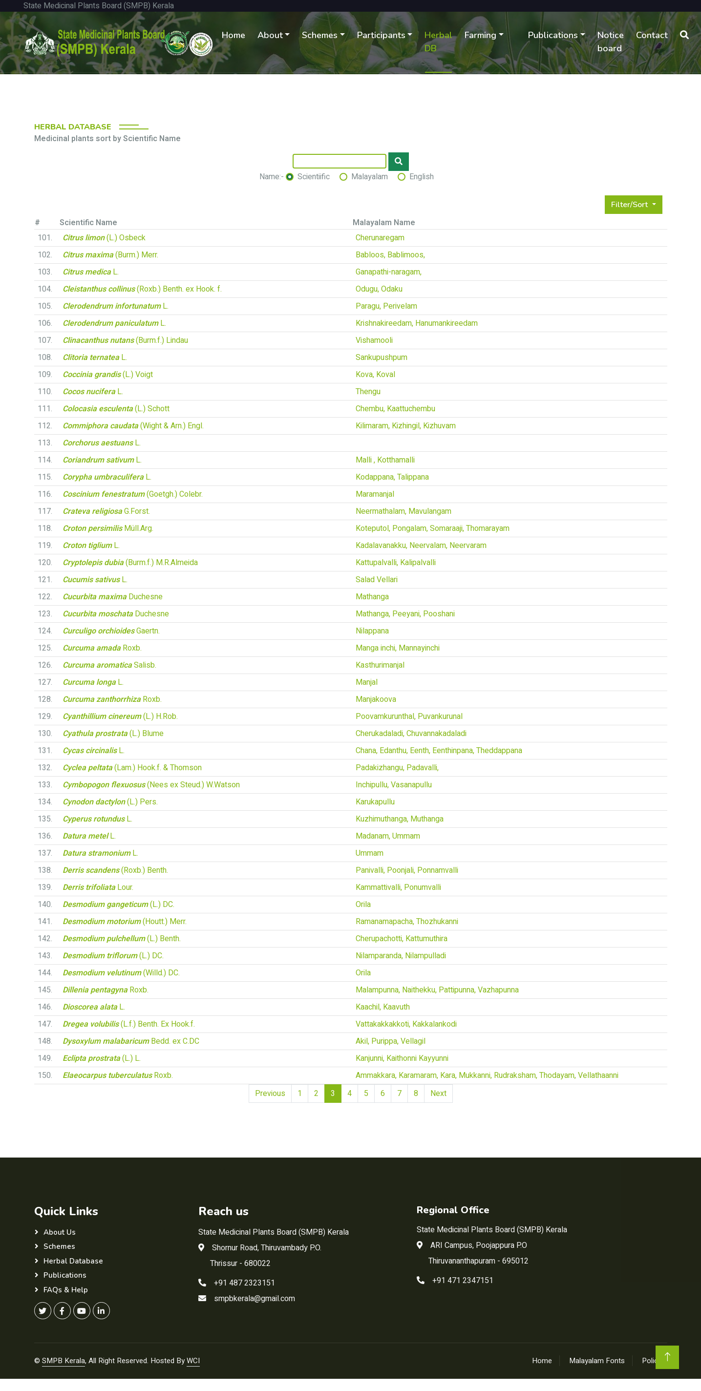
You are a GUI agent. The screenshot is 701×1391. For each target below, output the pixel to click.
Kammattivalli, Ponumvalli (398, 887)
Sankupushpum (381, 357)
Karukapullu (375, 802)
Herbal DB (438, 41)
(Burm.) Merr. (110, 255)
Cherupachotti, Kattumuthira (401, 939)
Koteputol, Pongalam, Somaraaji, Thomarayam (433, 528)
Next (438, 1093)
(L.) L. (102, 1058)
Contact (652, 35)
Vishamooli (374, 340)
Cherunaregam (380, 238)
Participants (381, 35)
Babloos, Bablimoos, (390, 255)
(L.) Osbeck (104, 238)
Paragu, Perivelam (386, 306)
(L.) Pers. (110, 802)
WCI (193, 1360)
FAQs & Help (65, 1290)
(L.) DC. (118, 904)
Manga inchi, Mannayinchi (398, 648)
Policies (654, 1360)
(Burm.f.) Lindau (125, 340)
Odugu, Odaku (379, 289)
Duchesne (113, 597)
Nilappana (372, 631)
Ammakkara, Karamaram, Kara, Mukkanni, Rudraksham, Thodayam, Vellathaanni (487, 1075)
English (421, 177)
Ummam (369, 853)
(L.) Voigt (108, 374)
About (270, 35)
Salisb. (109, 665)
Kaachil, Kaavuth (383, 1007)
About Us (59, 1232)
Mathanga (372, 597)
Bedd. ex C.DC (131, 1041)
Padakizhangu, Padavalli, (397, 768)
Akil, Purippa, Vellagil (390, 1041)
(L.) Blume (113, 733)
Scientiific (313, 177)
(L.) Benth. (122, 939)
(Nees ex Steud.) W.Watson (151, 785)
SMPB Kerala (63, 1360)
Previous (270, 1093)
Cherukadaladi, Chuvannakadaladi (411, 733)
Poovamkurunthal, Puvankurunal (409, 716)
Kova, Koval (375, 374)
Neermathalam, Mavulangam (403, 511)
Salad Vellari (377, 580)
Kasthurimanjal (380, 665)
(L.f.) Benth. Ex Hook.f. (129, 1024)
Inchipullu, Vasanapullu (394, 785)
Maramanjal (375, 494)
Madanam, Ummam (388, 836)
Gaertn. (111, 631)
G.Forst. (106, 511)
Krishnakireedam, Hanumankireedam (417, 323)
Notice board (610, 41)
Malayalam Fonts (597, 1360)
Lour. (98, 887)
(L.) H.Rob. (120, 716)
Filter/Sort (630, 204)
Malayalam (369, 177)
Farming (480, 35)
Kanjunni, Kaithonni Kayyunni (402, 1058)
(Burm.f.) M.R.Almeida (130, 563)
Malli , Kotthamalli (385, 460)
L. (91, 272)
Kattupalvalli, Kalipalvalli (396, 563)
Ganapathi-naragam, (389, 272)
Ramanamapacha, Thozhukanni (407, 921)
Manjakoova (376, 699)
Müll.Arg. (108, 528)
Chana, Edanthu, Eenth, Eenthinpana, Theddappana (439, 751)
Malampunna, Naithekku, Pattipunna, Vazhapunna (437, 990)
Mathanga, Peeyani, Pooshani (405, 614)
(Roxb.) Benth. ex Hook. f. (142, 289)
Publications (553, 35)
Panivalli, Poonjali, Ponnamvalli (407, 870)
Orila (363, 904)
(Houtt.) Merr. (125, 921)
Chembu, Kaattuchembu (395, 409)
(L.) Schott (116, 409)
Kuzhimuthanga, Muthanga (400, 819)
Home (233, 35)
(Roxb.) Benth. (115, 870)
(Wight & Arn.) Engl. (133, 426)
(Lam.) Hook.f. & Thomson (132, 768)
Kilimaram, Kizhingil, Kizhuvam (406, 426)
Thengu (368, 392)
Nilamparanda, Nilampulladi (401, 956)
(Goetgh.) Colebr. (133, 494)
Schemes (320, 35)
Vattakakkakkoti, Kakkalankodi (406, 1024)
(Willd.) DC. (121, 973)
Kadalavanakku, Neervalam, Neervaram (421, 545)
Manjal (367, 682)
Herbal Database (73, 1261)
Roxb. (102, 648)
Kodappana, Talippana (392, 477)
